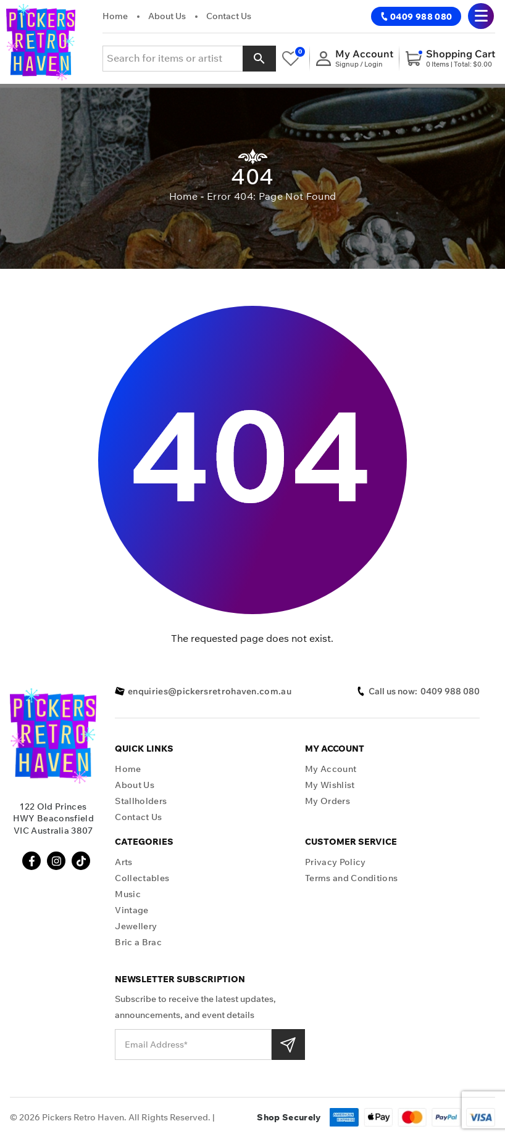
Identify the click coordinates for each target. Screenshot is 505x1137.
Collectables (142, 878)
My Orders (327, 801)
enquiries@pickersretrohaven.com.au (203, 691)
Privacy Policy (335, 862)
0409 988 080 (416, 16)
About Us (167, 16)
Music (128, 894)
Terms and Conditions (351, 878)
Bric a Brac (138, 942)
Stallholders (141, 801)
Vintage (131, 910)
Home (115, 16)
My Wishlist (330, 785)
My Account (330, 769)
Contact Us (228, 16)
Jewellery (136, 926)
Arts (123, 862)
